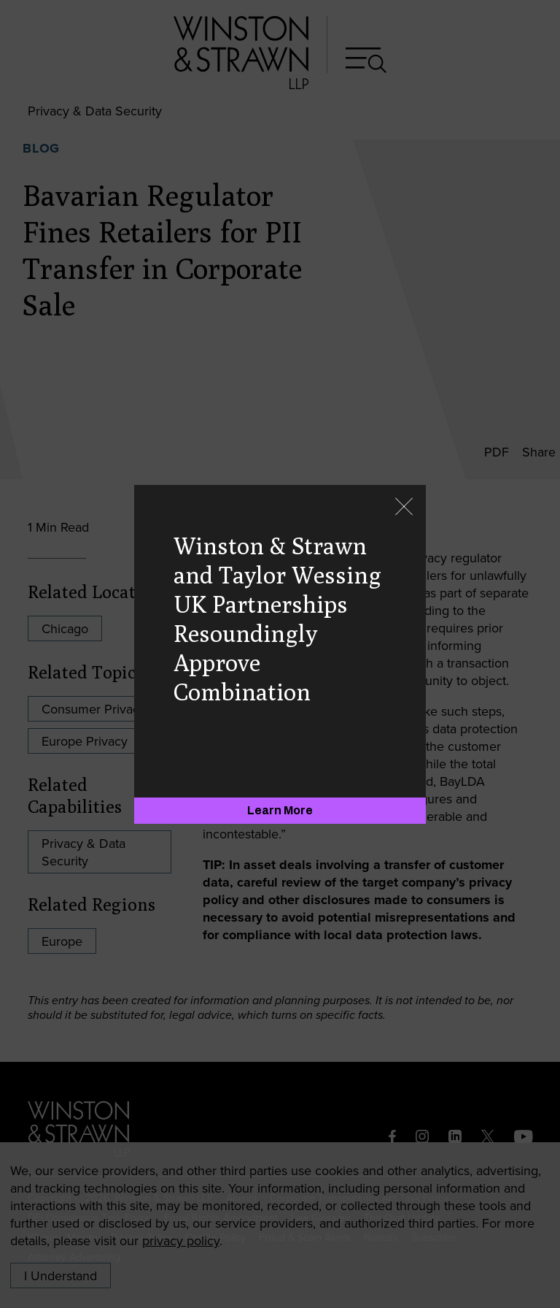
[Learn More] (280, 811)
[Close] (404, 508)
